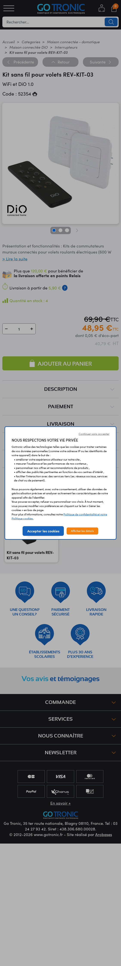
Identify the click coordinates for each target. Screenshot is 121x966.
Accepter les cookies (43, 531)
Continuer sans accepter (94, 434)
